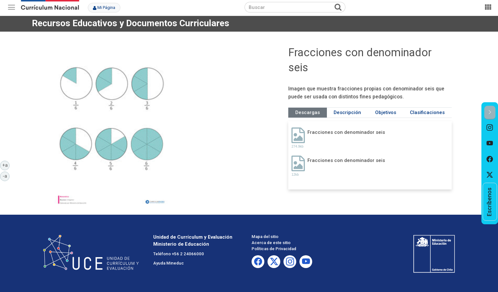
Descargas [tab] (307, 112)
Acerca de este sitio (271, 242)
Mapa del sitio (265, 236)
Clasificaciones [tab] (427, 112)
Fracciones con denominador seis (346, 132)
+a (6, 165)
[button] (489, 112)
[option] (490, 127)
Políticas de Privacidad (274, 248)
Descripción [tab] (347, 112)
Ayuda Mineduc (168, 263)
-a (6, 176)
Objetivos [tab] (385, 112)
